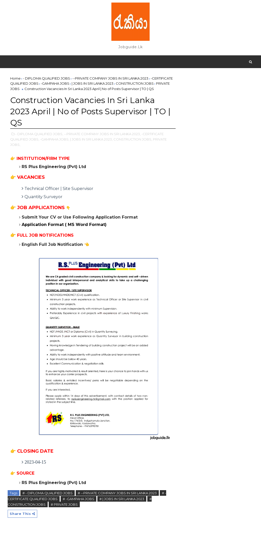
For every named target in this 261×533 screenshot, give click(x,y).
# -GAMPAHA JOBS (78, 499)
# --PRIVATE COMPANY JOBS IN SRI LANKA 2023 (117, 493)
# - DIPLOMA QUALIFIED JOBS (47, 493)
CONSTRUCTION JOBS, (132, 139)
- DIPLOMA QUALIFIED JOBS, (39, 134)
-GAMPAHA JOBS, (54, 139)
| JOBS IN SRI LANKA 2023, (91, 139)
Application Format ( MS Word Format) (64, 224)
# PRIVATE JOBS (64, 504)
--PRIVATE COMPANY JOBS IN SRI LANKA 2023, (102, 134)
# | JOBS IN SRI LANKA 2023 (121, 499)
